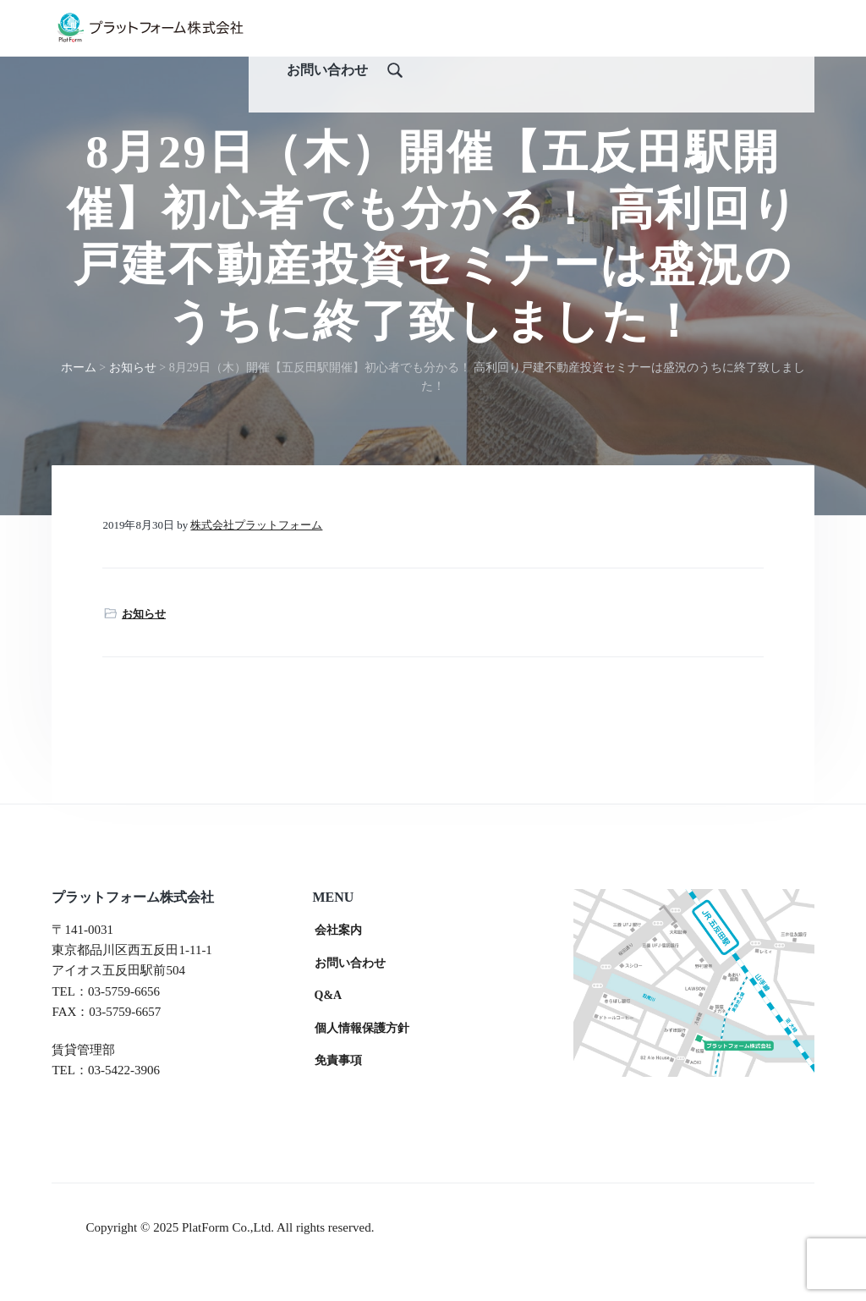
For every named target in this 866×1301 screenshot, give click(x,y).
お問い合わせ (350, 991)
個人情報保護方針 (362, 1057)
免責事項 (338, 1090)
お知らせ (144, 642)
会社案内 (338, 958)
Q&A (329, 1024)
